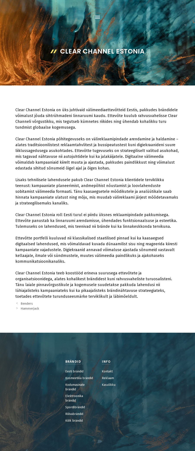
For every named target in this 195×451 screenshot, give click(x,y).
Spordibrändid (75, 407)
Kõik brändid (74, 421)
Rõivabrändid (74, 414)
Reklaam (108, 378)
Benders (27, 303)
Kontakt (107, 371)
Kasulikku (108, 385)
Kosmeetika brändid (79, 378)
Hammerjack (30, 308)
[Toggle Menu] (97, 17)
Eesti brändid (74, 371)
